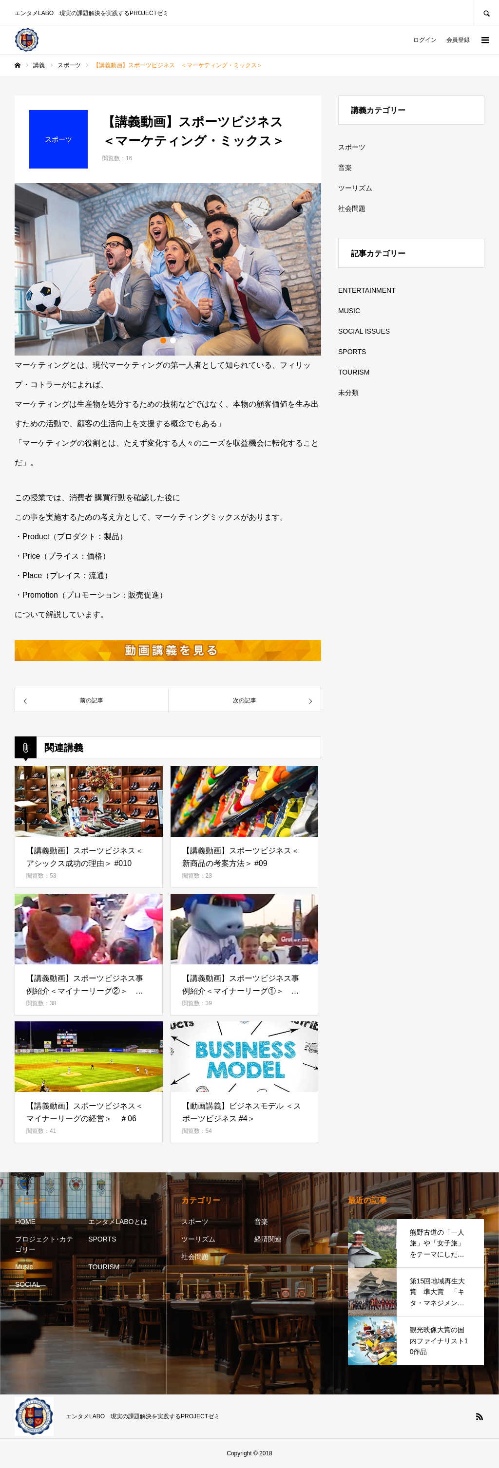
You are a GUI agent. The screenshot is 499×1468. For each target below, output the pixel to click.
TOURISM (353, 372)
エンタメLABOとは (117, 1221)
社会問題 (351, 208)
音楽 (345, 167)
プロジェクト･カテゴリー (44, 1244)
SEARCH (486, 12)
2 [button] (173, 340)
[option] (168, 269)
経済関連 (268, 1239)
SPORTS (352, 352)
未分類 (348, 392)
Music (24, 1267)
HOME (25, 1221)
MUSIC (349, 311)
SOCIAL (27, 1284)
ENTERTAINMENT (367, 290)
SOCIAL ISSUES (364, 331)
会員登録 (458, 40)
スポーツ (351, 147)
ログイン (425, 40)
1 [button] (163, 340)
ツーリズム (355, 188)
